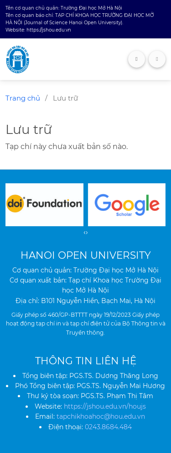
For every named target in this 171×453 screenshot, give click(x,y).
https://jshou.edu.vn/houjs (105, 406)
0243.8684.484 (108, 427)
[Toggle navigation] (157, 59)
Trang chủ (22, 98)
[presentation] (84, 232)
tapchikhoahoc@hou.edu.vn (101, 416)
